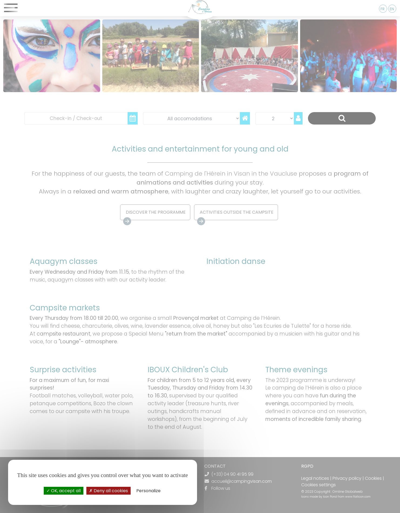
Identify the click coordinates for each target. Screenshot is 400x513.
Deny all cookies (108, 491)
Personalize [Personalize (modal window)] (148, 491)
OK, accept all (63, 491)
